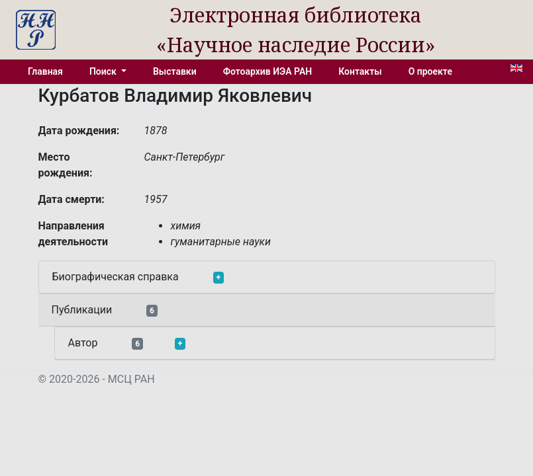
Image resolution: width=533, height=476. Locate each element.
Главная (45, 71)
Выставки (175, 71)
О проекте (430, 71)
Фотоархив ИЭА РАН (268, 71)
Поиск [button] (104, 71)
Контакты (359, 71)
